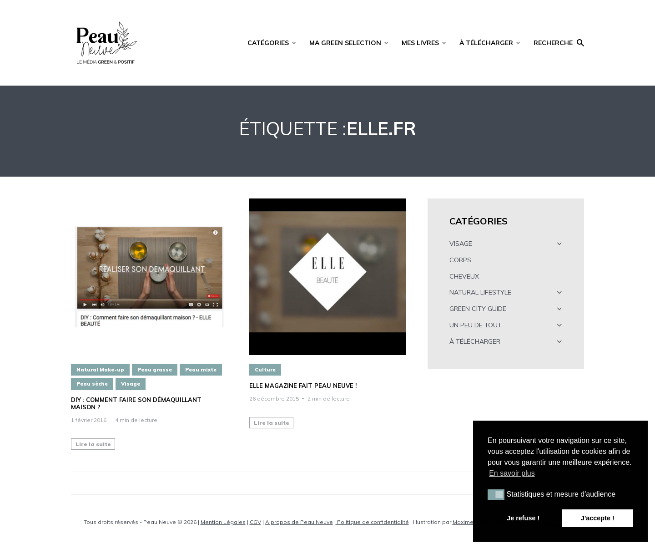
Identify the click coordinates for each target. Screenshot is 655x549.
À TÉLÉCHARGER (486, 43)
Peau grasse (154, 369)
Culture (265, 369)
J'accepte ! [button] (598, 518)
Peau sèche (92, 384)
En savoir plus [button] (512, 473)
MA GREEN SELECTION (345, 43)
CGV (255, 521)
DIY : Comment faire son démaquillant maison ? (136, 403)
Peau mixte (201, 369)
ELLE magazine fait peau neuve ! (303, 385)
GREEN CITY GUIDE (477, 309)
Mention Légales (223, 521)
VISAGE (460, 243)
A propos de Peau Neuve (299, 521)
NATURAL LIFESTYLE (480, 292)
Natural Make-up (100, 369)
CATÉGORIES (268, 43)
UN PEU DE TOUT (475, 325)
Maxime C (466, 521)
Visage (130, 384)
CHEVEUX (464, 276)
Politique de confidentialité (372, 521)
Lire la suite (93, 444)
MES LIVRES (420, 43)
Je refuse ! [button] (523, 518)
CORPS (460, 260)
